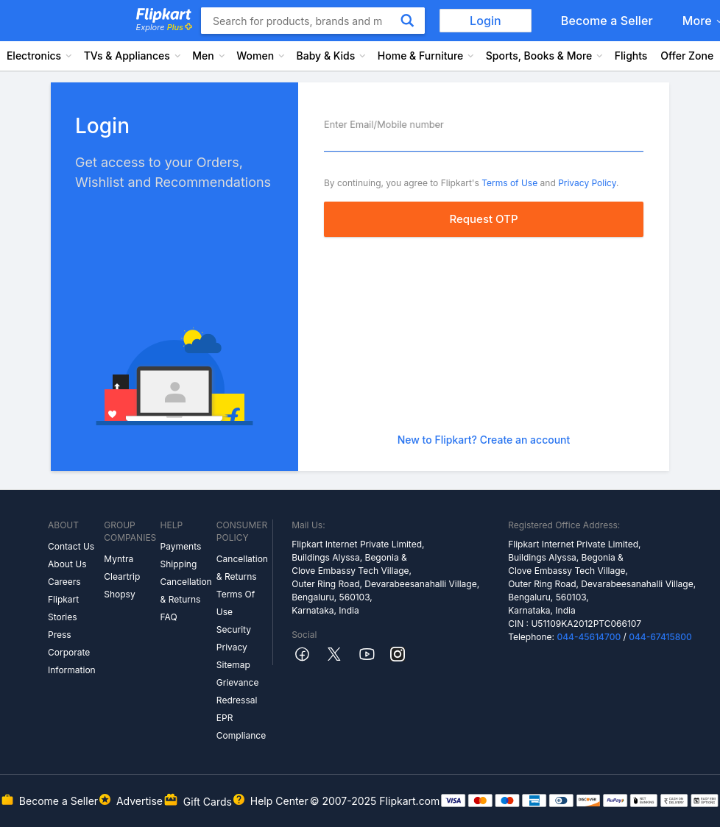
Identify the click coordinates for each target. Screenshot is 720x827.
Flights (631, 55)
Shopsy (119, 594)
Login (485, 20)
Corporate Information (72, 661)
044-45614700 (589, 636)
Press (59, 634)
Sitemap (233, 664)
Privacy (231, 647)
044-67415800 (660, 636)
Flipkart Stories (63, 608)
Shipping (178, 563)
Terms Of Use (235, 603)
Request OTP (483, 219)
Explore (164, 27)
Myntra (118, 558)
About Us (67, 563)
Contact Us (71, 546)
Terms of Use (509, 182)
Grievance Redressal (237, 691)
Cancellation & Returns (186, 590)
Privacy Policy (587, 182)
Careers (64, 581)
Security (233, 629)
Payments (181, 546)
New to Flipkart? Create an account (484, 439)
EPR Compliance (241, 726)
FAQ (168, 616)
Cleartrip (122, 576)
